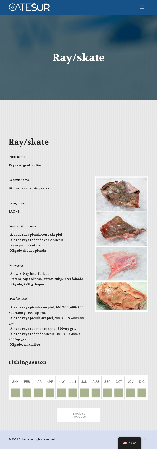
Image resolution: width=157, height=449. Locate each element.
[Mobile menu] (141, 7)
